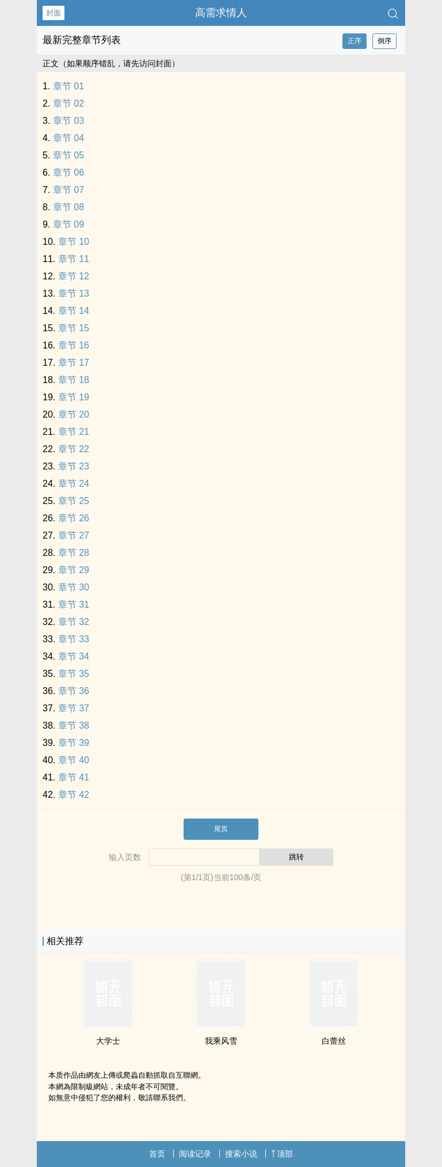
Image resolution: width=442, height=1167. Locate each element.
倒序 (384, 41)
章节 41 (73, 777)
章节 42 (73, 795)
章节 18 (73, 380)
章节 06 (68, 172)
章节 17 (73, 362)
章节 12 (73, 276)
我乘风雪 (221, 1040)
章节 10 (73, 242)
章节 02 (68, 103)
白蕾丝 (334, 1040)
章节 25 (73, 501)
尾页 (221, 829)
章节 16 (73, 345)
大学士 (108, 1040)
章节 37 (73, 708)
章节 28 (73, 553)
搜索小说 (241, 1153)
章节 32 (73, 622)
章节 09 (68, 224)
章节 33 (73, 639)
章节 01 (68, 86)
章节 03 (68, 121)
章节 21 (73, 432)
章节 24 (73, 483)
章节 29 (73, 570)
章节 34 (73, 656)
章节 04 (68, 138)
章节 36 (73, 691)
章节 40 (73, 760)
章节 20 (73, 414)
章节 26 (73, 518)
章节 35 (73, 674)
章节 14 (73, 311)
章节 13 (73, 293)
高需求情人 (221, 12)
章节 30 (73, 587)
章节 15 (73, 328)
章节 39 (73, 743)
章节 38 (73, 725)
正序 (354, 41)
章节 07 (68, 190)
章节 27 (73, 535)
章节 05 (68, 155)
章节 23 (73, 466)
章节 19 (73, 397)
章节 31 (73, 604)
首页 (157, 1153)
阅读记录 (195, 1153)
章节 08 (68, 207)
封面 (53, 13)
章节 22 (73, 449)
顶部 (282, 1153)
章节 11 (73, 259)
